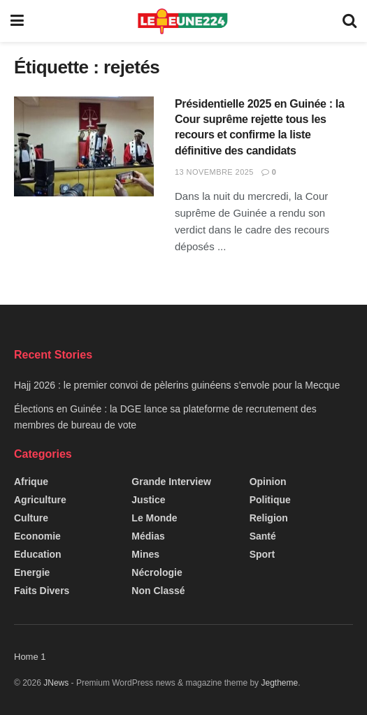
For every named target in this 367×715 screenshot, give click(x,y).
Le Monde (154, 517)
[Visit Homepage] (183, 21)
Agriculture (40, 499)
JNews (56, 683)
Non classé (158, 590)
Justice (148, 499)
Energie (32, 572)
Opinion (268, 481)
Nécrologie (156, 572)
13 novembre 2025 (214, 172)
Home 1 (30, 656)
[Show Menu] (17, 21)
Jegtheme (279, 683)
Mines (145, 554)
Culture (31, 517)
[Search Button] (350, 21)
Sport (262, 554)
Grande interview (171, 481)
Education (38, 554)
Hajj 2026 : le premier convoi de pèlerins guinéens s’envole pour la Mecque (177, 385)
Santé (263, 536)
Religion (269, 517)
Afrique (31, 481)
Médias (147, 536)
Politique (270, 499)
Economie (37, 536)
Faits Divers (41, 590)
